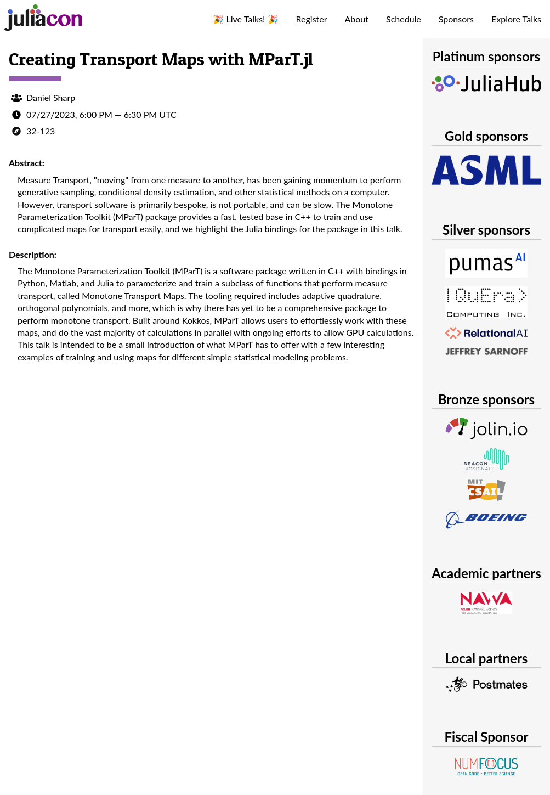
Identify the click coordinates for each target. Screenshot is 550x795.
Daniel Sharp (50, 97)
